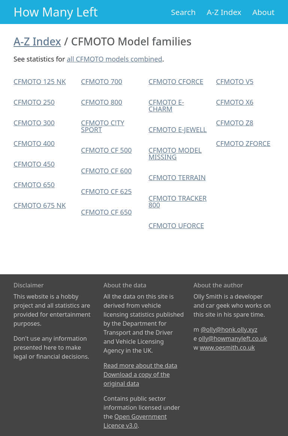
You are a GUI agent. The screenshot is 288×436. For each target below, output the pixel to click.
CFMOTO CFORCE (175, 81)
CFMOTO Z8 (235, 122)
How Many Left (56, 12)
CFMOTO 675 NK (40, 205)
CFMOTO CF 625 (106, 191)
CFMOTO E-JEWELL (177, 129)
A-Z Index (224, 12)
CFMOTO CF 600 (106, 170)
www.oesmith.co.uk (227, 347)
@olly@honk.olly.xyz (229, 329)
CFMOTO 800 (101, 102)
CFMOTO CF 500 (106, 150)
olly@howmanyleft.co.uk (232, 338)
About (263, 12)
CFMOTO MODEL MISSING (175, 153)
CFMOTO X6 (235, 102)
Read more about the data (140, 365)
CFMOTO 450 (34, 163)
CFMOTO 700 (101, 81)
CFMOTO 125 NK (40, 81)
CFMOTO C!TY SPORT (102, 126)
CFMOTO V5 (235, 81)
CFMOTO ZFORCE (243, 143)
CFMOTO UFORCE (176, 225)
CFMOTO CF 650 (106, 211)
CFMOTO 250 (34, 102)
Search (183, 12)
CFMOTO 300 (34, 122)
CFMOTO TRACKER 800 (177, 201)
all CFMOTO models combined (114, 58)
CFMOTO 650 (34, 184)
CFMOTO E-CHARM (166, 105)
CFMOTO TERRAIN (177, 177)
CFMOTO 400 (34, 143)
